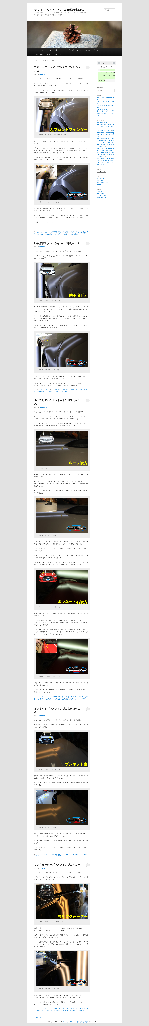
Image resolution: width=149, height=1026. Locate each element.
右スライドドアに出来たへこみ (105, 138)
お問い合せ (96, 50)
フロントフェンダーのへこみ (58, 233)
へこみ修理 (54, 231)
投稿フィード (100, 193)
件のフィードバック (70, 699)
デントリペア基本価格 (68, 50)
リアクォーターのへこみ (60, 1010)
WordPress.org (101, 197)
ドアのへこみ (78, 390)
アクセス (79, 50)
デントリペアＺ (70, 231)
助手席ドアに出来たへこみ (104, 122)
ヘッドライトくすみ (102, 182)
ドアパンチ (47, 233)
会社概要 (87, 50)
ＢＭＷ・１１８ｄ (53, 391)
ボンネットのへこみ (48, 856)
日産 (63, 699)
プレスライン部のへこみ (63, 234)
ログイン (99, 191)
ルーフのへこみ (47, 699)
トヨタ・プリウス (79, 231)
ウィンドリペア (101, 178)
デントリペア (44, 231)
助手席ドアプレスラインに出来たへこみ (57, 243)
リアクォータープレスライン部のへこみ (57, 864)
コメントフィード (102, 195)
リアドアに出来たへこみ (104, 131)
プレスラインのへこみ (50, 234)
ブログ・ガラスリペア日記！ (43, 54)
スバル (74, 696)
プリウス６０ (39, 234)
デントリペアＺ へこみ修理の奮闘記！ (60, 9)
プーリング (83, 698)
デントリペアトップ (40, 50)
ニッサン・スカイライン (60, 698)
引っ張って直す (56, 699)
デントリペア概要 (54, 50)
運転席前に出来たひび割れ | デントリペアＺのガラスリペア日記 (105, 127)
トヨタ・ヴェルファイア (81, 1008)
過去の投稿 (37, 1017)
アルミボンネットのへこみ (65, 696)
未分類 (99, 184)
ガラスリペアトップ (59, 54)
